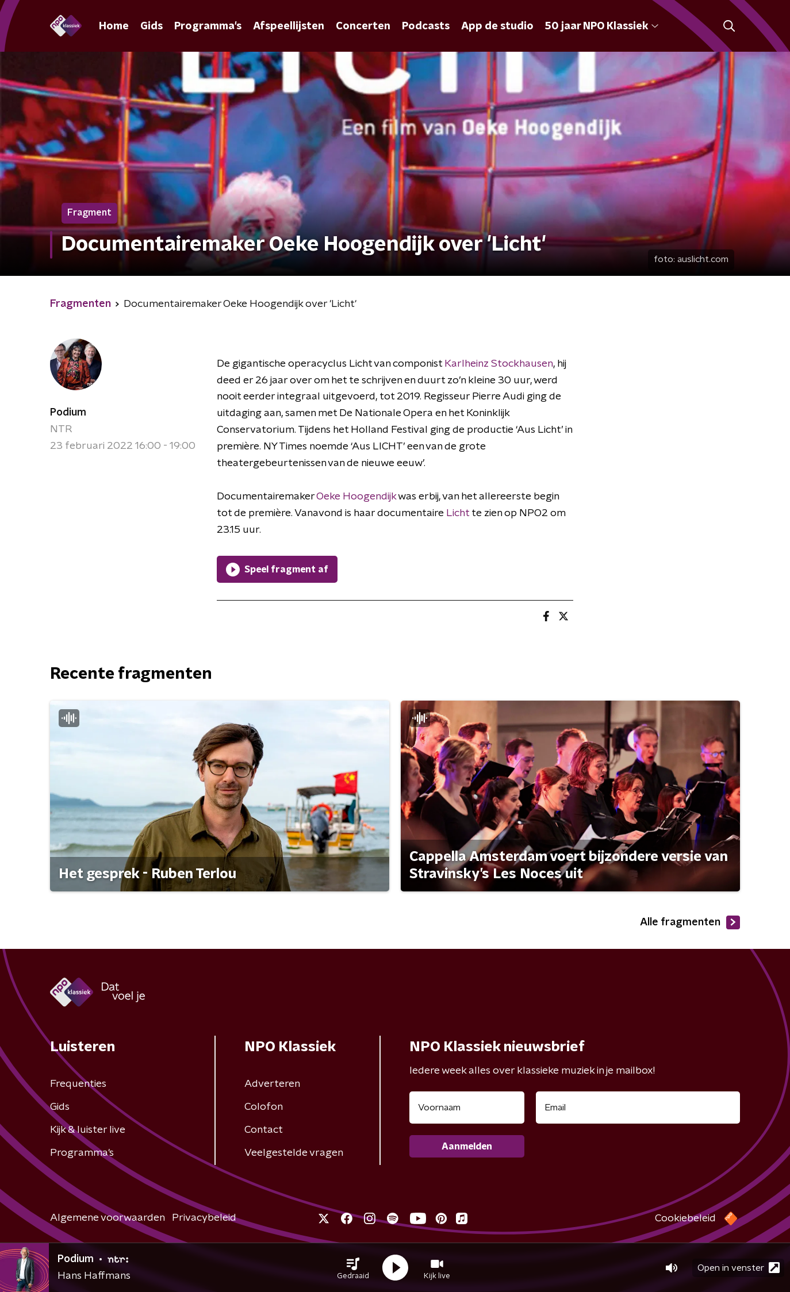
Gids (151, 26)
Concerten (363, 26)
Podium (68, 412)
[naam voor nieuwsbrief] (466, 1107)
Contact (263, 1130)
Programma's (207, 26)
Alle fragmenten (690, 922)
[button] (353, 1267)
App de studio (497, 26)
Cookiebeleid (685, 1218)
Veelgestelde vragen (293, 1153)
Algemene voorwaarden (107, 1218)
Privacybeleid (204, 1218)
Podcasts (426, 26)
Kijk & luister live (87, 1130)
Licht (457, 513)
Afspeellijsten (288, 26)
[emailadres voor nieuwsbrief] (638, 1107)
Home (114, 26)
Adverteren (272, 1084)
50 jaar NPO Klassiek (601, 26)
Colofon (263, 1107)
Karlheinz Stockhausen (498, 364)
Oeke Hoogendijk (356, 496)
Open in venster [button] (738, 1267)
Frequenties (78, 1084)
